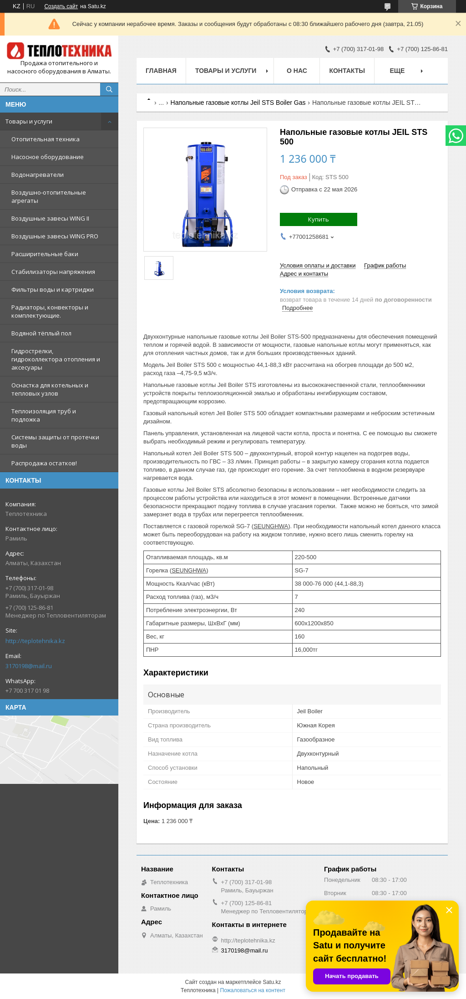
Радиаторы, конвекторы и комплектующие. (49, 311)
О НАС (297, 70)
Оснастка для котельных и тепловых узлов (49, 389)
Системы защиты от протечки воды (55, 441)
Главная (161, 70)
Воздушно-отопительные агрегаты (48, 196)
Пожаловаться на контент (252, 990)
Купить (318, 219)
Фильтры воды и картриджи (52, 289)
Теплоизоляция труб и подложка (43, 415)
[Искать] (109, 89)
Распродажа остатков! (44, 463)
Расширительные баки (44, 254)
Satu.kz (272, 982)
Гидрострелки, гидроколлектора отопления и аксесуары (55, 359)
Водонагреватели (37, 174)
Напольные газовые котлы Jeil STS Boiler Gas (238, 102)
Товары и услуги (28, 121)
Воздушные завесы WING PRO (54, 236)
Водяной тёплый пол (41, 333)
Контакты (347, 70)
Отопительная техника (45, 139)
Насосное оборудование (47, 157)
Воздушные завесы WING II (50, 218)
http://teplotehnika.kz (35, 641)
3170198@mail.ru (28, 666)
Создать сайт (61, 6)
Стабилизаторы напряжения (53, 272)
